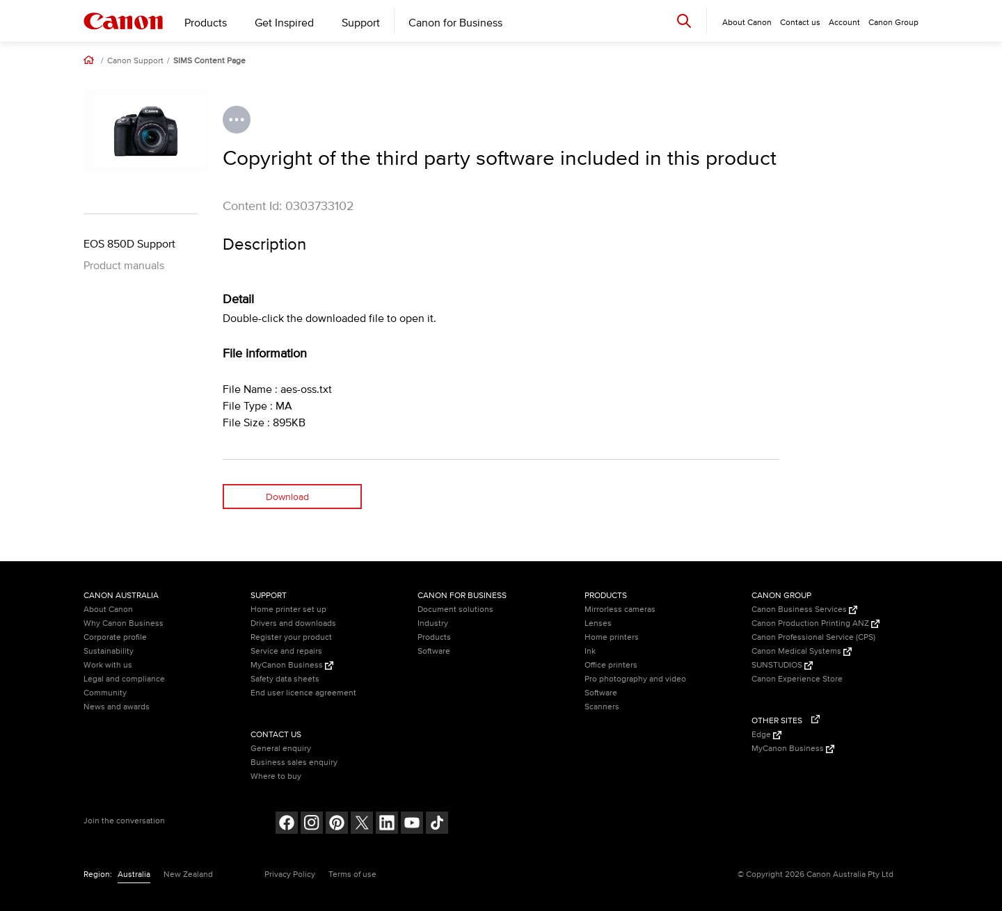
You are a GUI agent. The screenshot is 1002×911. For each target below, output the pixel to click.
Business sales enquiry (293, 762)
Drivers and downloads (293, 623)
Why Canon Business (124, 623)
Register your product (291, 637)
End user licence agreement (303, 693)
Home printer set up (288, 609)
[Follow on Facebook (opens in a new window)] (287, 824)
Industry (433, 623)
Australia (134, 874)
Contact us (800, 22)
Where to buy (275, 776)
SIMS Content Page (209, 61)
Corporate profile (115, 637)
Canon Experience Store (797, 679)
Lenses (598, 623)
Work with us (108, 665)
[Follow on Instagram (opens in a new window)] (312, 824)
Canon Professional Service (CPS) (813, 637)
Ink (590, 651)
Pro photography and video (635, 679)
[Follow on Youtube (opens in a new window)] (412, 824)
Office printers (610, 665)
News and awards (117, 707)
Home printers (611, 637)
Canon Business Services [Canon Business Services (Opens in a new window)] (804, 609)
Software (434, 651)
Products (205, 23)
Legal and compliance (124, 679)
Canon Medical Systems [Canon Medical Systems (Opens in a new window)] (802, 651)
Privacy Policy (289, 874)
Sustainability (109, 651)
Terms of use (352, 874)
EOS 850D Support (129, 244)
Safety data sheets (284, 679)
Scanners (601, 707)
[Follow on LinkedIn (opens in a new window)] (387, 824)
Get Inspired (284, 23)
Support (361, 23)
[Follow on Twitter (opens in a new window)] (362, 824)
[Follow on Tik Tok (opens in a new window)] (437, 824)
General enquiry (280, 748)
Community (105, 693)
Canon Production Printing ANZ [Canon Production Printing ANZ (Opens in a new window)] (816, 623)
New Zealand (188, 874)
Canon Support (135, 61)
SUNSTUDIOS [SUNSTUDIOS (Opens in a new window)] (782, 665)
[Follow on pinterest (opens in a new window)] (337, 824)
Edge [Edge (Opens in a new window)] (766, 734)
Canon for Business (455, 23)
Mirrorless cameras (619, 609)
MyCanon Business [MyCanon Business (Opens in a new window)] (291, 665)
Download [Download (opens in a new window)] (287, 497)
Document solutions (455, 609)
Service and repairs (286, 651)
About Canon (108, 609)
